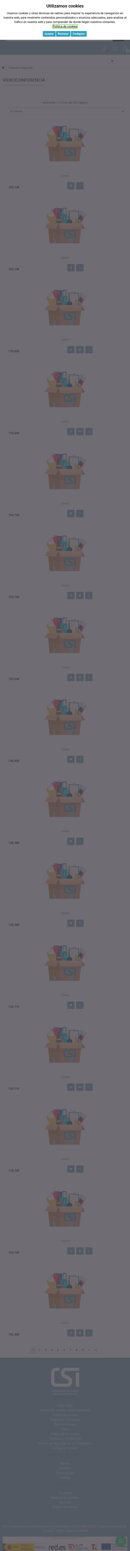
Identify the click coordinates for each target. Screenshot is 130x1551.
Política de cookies (65, 26)
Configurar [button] (79, 33)
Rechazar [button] (63, 33)
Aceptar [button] (49, 33)
